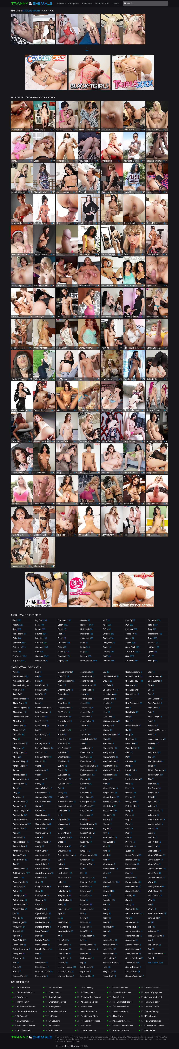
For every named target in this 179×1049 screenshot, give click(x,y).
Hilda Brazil (64, 886)
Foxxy (62, 793)
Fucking (64, 652)
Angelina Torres (22, 824)
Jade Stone (64, 945)
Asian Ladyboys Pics (121, 1021)
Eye (61, 788)
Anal (17, 620)
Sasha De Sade (133, 936)
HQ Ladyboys (150, 1016)
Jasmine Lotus (66, 971)
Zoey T (152, 958)
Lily (83, 963)
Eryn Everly (63, 761)
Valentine (153, 815)
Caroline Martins (43, 802)
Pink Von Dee (132, 806)
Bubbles (40, 761)
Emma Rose (64, 730)
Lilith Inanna (87, 958)
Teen (152, 629)
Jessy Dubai (87, 721)
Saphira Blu (131, 909)
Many (106, 739)
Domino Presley (66, 681)
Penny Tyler (132, 802)
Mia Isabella (110, 810)
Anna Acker (19, 837)
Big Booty (19, 656)
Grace (62, 842)
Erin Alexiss (64, 748)
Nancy (107, 913)
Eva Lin (62, 770)
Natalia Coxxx (110, 945)
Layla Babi (86, 904)
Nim (128, 699)
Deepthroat (41, 661)
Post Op (130, 620)
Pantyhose (109, 643)
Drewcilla (63, 694)
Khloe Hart (86, 837)
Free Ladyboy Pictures (90, 1021)
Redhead (131, 629)
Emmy (62, 734)
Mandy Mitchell (111, 734)
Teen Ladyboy (87, 988)
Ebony (63, 625)
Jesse (85, 703)
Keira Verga (87, 806)
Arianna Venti (19, 855)
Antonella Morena (22, 851)
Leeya (84, 918)
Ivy (60, 936)
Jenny (84, 694)
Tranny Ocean (55, 1007)
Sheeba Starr (132, 971)
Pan (127, 757)
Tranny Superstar (88, 1030)
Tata (151, 748)
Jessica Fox (86, 708)
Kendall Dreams (88, 824)
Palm (129, 752)
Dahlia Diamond (43, 927)
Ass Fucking (19, 634)
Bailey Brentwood (21, 949)
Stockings (154, 620)
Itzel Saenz (64, 922)
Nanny (107, 918)
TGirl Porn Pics (23, 988)
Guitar (61, 860)
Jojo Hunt (85, 734)
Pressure (130, 842)
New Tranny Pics (24, 1030)
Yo (151, 922)
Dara (38, 958)
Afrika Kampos (21, 699)
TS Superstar (23, 1016)
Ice (60, 918)
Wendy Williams (156, 886)
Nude (107, 625)
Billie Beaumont (43, 712)
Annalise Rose (20, 846)
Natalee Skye (110, 940)
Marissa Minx (110, 775)
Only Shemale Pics (25, 1021)
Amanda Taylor (20, 766)
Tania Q (153, 743)
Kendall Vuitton (87, 833)
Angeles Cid (20, 815)
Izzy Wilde (63, 940)
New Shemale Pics (89, 1011)
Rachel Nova (132, 864)
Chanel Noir (41, 828)
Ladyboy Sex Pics (120, 1011)
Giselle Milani (64, 833)
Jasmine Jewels (67, 967)
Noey (128, 717)
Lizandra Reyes (110, 690)
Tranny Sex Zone (151, 1002)
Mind (106, 851)
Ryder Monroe (133, 886)
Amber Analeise (21, 779)
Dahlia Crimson (43, 922)
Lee (83, 913)
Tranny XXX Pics (151, 1007)
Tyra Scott (154, 802)
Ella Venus (64, 712)
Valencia (152, 806)
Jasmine (63, 963)
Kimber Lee (87, 860)
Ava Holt (18, 918)
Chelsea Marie (43, 842)
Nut (128, 730)
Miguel (107, 828)
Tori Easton (154, 788)
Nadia (107, 895)
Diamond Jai (41, 976)
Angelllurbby (20, 828)
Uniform (153, 647)
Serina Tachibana (134, 958)
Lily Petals (85, 971)
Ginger (61, 828)
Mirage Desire (110, 869)
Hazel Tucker (64, 878)
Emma (62, 725)
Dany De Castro (43, 949)
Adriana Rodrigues (22, 685)
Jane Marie (64, 954)
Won (150, 904)
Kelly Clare (86, 810)
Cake (38, 775)
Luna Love (109, 717)
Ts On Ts (153, 643)
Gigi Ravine (64, 819)
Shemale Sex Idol (120, 988)
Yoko (151, 927)
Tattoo (153, 625)
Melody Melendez (111, 802)
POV (129, 625)
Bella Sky (40, 694)
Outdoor (108, 634)
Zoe (151, 949)
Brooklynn (41, 752)
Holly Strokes (65, 900)
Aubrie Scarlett (20, 904)
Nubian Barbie (132, 725)
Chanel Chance (43, 824)
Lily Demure (86, 967)
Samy (128, 900)
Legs (84, 652)
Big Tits (41, 620)
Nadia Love (109, 900)
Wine (151, 900)
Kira (82, 869)
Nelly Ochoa (109, 971)
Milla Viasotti (110, 837)
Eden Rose (64, 703)
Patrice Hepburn (133, 779)
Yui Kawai (153, 931)
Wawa (152, 882)
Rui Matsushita (133, 882)
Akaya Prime (20, 703)
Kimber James (88, 855)
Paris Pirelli (131, 770)
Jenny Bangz (87, 699)
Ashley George (21, 873)
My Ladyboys (54, 1021)
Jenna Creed (87, 676)
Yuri (150, 940)
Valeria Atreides (156, 819)
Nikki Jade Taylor (134, 681)
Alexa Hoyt (18, 721)
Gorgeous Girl (65, 837)
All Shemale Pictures (26, 1007)
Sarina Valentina (134, 931)
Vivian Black (154, 873)
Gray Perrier (64, 851)
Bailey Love (18, 958)
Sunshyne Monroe (157, 730)
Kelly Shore (86, 815)
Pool (107, 656)
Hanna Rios (63, 869)
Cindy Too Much (43, 886)
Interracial (86, 634)
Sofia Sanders (155, 703)
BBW (17, 652)
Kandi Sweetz (87, 761)
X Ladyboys (118, 1016)
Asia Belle (18, 878)
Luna (106, 712)
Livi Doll (107, 681)
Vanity (151, 833)
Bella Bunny (41, 690)
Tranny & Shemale (72, 1046)
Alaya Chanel (19, 712)
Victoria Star (154, 864)
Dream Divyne (65, 690)
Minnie (106, 855)
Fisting (62, 647)
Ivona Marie (64, 927)
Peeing (107, 647)
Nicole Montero (134, 676)
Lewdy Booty (87, 936)
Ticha (152, 766)
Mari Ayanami (110, 757)
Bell (38, 676)
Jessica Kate (86, 712)
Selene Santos (133, 954)
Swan (152, 734)
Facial (62, 629)
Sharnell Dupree (133, 967)
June (83, 743)
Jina (83, 730)
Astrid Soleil (19, 886)
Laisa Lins (86, 895)
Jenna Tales (87, 690)
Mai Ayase (108, 725)
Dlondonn (63, 676)
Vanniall (153, 837)
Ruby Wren (130, 878)
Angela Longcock (21, 810)
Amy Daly (18, 797)
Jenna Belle (86, 672)
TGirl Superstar (55, 1030)
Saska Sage (131, 940)
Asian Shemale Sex (89, 1002)
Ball (16, 963)
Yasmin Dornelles (157, 913)
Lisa (106, 672)
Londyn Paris (109, 699)
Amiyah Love (20, 784)
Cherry (39, 846)
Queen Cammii (133, 855)
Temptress (154, 752)
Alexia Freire (19, 730)
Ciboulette (41, 878)
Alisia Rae (18, 748)
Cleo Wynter (42, 895)
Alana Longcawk (21, 708)
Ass (17, 629)
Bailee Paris (19, 945)
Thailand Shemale (152, 988)
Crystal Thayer (43, 913)
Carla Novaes (42, 793)
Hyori (61, 913)
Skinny (130, 643)
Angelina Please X (22, 819)
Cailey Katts (41, 770)
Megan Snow (110, 793)
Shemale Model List (153, 997)
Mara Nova (108, 743)
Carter (39, 806)
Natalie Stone (109, 958)
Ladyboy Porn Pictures (154, 1026)
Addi (16, 672)
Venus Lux (154, 846)
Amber (17, 770)
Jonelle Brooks (88, 739)
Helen (62, 882)
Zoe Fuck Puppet (156, 954)
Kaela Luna (86, 752)
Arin (16, 864)
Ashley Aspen (20, 869)
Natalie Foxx (109, 949)
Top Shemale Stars (89, 1016)
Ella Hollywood (65, 708)
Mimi (106, 846)
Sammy (130, 895)
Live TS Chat (150, 1030)
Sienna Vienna (155, 676)
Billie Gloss (41, 717)
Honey (62, 904)
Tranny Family (23, 1002)
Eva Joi (62, 766)
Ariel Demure (20, 860)
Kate (83, 788)
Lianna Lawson (88, 945)
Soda (151, 690)
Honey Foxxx (65, 909)
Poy (128, 837)
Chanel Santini (43, 833)
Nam (106, 904)
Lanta (84, 900)
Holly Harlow (64, 891)
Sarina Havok (132, 927)
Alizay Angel (20, 752)
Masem (107, 779)
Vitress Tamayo (157, 869)
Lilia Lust (85, 954)
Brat (38, 739)
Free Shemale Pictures (123, 1002)
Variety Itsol (154, 842)
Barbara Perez (20, 976)
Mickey (107, 824)
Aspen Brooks (20, 882)
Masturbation (88, 661)
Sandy (129, 904)
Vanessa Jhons (155, 824)
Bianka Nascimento (45, 708)
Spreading (131, 661)
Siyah (151, 685)
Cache (39, 766)
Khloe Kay (86, 842)
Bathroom (19, 647)
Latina (85, 647)
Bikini (39, 625)
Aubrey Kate (19, 895)
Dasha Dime (41, 963)
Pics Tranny (22, 997)
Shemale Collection (25, 992)
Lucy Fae (107, 703)
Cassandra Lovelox (44, 819)
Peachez (130, 793)
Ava (16, 913)
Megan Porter (110, 788)
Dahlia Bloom (42, 918)
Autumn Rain (20, 909)
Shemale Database (57, 1011)
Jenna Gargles (88, 681)
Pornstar (108, 661)
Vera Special (154, 851)
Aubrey (17, 891)
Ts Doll (151, 797)
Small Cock (132, 647)
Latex (84, 643)
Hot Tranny (53, 1016)
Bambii (17, 971)
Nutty (129, 734)
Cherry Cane (41, 851)
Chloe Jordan (42, 860)
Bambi (17, 967)
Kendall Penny (88, 828)
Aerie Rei (17, 694)
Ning (128, 708)
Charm (39, 837)
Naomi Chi (109, 927)
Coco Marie (41, 909)
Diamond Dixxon (43, 971)
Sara (128, 918)
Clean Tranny (118, 997)
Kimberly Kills (87, 864)
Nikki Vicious (132, 694)
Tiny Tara (153, 784)
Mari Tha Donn (110, 761)
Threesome (155, 634)
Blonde (40, 629)
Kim (82, 846)
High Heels (86, 629)
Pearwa (130, 797)
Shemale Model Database (28, 1011)
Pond (129, 824)
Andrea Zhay (19, 806)
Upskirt (152, 652)
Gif (60, 815)
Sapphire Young (134, 913)
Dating (116, 3)
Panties (108, 638)
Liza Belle (108, 685)
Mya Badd (108, 891)
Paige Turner (132, 748)
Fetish (62, 638)
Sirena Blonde (155, 681)
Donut (62, 685)
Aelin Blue (18, 690)
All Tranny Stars (88, 992)
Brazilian (41, 638)
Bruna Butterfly (43, 757)
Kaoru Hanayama (89, 766)
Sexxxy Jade (132, 963)
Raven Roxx (131, 869)
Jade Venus (64, 949)
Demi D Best (42, 967)
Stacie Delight (155, 717)
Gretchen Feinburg (67, 855)
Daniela (39, 936)
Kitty (83, 873)
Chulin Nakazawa (44, 873)
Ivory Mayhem (65, 931)
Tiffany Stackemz (157, 770)
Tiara (151, 757)
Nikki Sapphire (132, 690)
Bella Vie (39, 699)
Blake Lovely (42, 725)
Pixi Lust (129, 815)
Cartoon (40, 810)
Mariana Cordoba (112, 770)
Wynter (152, 909)
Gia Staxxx (64, 810)
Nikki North (131, 685)
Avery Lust (19, 927)
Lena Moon (86, 931)
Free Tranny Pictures (26, 1026)
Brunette (41, 643)
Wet (151, 656)
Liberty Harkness (89, 949)
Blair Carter (41, 721)
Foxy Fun (63, 797)
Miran (107, 873)
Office (107, 629)
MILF (106, 620)
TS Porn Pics (54, 1026)
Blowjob (41, 634)
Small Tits (132, 652)
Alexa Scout (19, 725)
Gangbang (64, 656)
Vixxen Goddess (156, 878)
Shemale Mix (86, 1007)
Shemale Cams (102, 3)
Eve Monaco (64, 784)
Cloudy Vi (40, 900)
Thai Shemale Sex (121, 1007)
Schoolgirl (131, 634)
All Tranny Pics (55, 988)
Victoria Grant (155, 860)
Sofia (151, 694)
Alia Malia (18, 734)
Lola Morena (109, 694)
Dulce (61, 699)
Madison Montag (111, 721)
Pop (128, 833)
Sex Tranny (86, 1026)
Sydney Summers (156, 739)
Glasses (85, 620)
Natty (106, 967)
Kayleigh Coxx (87, 802)
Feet (61, 634)
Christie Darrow (42, 869)
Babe (17, 638)
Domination (64, 620)
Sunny (151, 721)
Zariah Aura (154, 945)
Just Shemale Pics (152, 1021)
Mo (105, 878)
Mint (106, 860)
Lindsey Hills (87, 976)
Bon (38, 730)
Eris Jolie (63, 752)
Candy (39, 784)
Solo (129, 656)
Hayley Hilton (65, 873)
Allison (17, 757)
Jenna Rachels (88, 685)
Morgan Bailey (111, 882)
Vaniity (153, 828)
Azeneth (18, 931)
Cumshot (41, 656)
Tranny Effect (55, 997)
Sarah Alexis (132, 922)
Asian (18, 625)
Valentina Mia (155, 810)
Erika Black (64, 743)
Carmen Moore (43, 797)
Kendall (85, 819)
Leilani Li (85, 922)
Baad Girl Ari (19, 940)
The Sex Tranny (151, 1011)
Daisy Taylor (42, 931)
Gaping (63, 661)
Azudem (17, 936)
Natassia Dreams (112, 963)
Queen (129, 851)
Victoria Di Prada (156, 855)
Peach (129, 788)
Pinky (129, 810)
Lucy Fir (107, 708)
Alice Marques (20, 743)
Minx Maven (109, 864)
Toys (152, 638)
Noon (129, 721)
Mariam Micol (110, 766)
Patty (129, 784)
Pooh (129, 828)
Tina (150, 779)
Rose (129, 873)
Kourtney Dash (88, 882)
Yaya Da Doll (154, 918)
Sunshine (153, 725)
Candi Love (41, 779)
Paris (129, 766)
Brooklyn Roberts (44, 748)
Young (152, 661)
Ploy (128, 819)
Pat (128, 775)
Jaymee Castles (66, 976)
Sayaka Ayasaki (133, 945)
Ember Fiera (64, 717)
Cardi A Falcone (43, 788)
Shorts (129, 638)
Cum (39, 652)
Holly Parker (64, 895)
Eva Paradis (64, 779)
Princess (130, 846)
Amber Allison (20, 775)
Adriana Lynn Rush (22, 681)
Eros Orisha (64, 757)
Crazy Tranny (55, 992)
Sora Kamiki (154, 708)
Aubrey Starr (20, 900)
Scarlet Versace (133, 949)
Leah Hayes (86, 909)
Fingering (64, 643)
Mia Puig (107, 819)
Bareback (19, 643)
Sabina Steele (132, 891)
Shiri (151, 672)
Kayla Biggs (86, 797)
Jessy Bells (86, 717)
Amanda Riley (20, 761)
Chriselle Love (42, 864)
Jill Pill (84, 725)
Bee (38, 672)
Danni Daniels (42, 945)
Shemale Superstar (57, 1002)
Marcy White (109, 752)
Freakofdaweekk (66, 802)
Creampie (41, 647)
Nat (106, 936)
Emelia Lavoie (65, 721)
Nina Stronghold (133, 703)
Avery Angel (19, 922)
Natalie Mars (110, 954)
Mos (106, 886)
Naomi (107, 922)
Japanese (86, 638)
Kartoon (85, 779)
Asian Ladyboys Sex (153, 992)
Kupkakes (86, 886)
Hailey (61, 864)
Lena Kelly (86, 927)
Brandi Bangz (42, 734)
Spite (151, 712)
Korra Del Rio (87, 878)
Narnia (106, 931)
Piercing (108, 652)
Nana (106, 909)
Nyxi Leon (130, 739)
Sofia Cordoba (155, 699)
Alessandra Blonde (22, 717)
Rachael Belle (132, 860)
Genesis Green (65, 806)
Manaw (107, 730)
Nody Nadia (131, 712)
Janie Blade (64, 958)
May (106, 784)
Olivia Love (131, 743)
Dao (38, 954)
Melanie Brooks (111, 797)
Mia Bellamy (109, 806)
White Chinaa (155, 891)
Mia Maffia (109, 815)
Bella (38, 681)
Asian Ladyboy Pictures (91, 997)
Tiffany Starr (155, 775)
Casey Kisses (42, 815)
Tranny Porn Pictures (122, 992)
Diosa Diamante (65, 672)
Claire (39, 891)
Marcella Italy (110, 748)
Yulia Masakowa (156, 936)
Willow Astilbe (155, 895)
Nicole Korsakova (133, 672)
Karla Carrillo (87, 775)
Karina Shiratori (88, 770)
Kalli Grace (86, 757)
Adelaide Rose (20, 676)
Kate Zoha (86, 793)
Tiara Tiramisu (155, 761)
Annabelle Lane (21, 842)
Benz (39, 703)
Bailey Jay (19, 954)
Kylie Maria (86, 891)
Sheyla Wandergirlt (134, 976)
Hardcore (86, 625)
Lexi (83, 940)
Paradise (130, 761)
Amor (17, 788)
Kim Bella (85, 851)
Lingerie (85, 656)
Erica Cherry (64, 739)
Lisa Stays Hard (111, 676)
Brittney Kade (42, 743)
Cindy (39, 882)
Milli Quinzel (109, 842)
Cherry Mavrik (42, 855)
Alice (16, 739)
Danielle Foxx (42, 940)
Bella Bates (41, 685)
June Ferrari (86, 748)
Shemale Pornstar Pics (123, 1026)
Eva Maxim (64, 775)
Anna (16, 833)
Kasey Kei (85, 784)
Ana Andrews (20, 802)
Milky (106, 833)
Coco (39, 904)
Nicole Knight (109, 976)
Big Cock (19, 661)
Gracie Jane (64, 846)
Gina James (64, 824)
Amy (16, 793)
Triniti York (153, 793)
